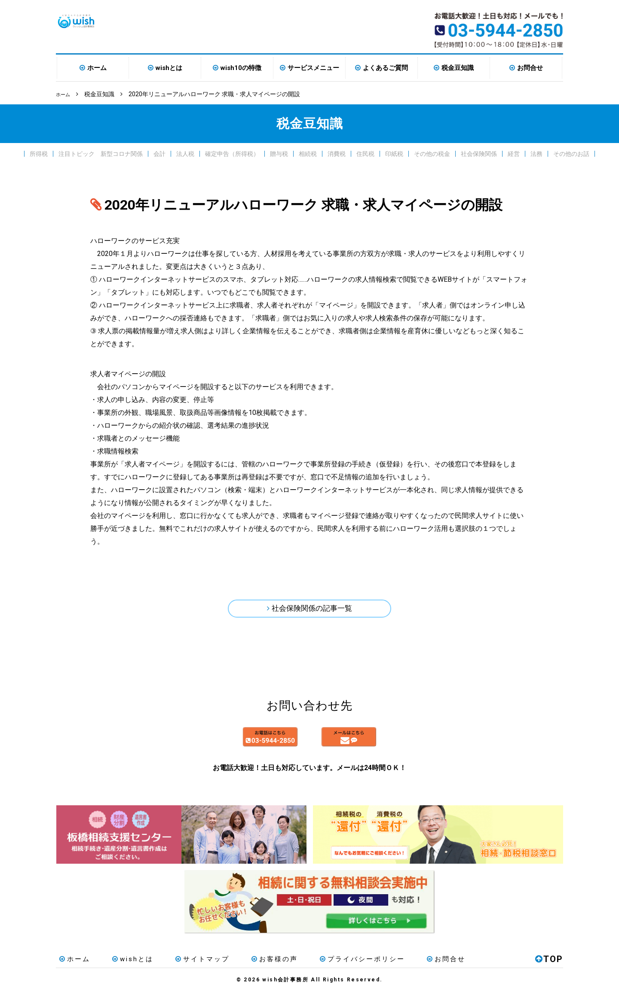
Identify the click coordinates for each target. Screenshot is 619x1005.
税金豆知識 (457, 68)
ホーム (97, 68)
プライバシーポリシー (331, 972)
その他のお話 (571, 153)
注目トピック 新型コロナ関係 (100, 153)
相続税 (308, 153)
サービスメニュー (313, 68)
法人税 (185, 153)
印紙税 (394, 153)
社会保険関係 (479, 153)
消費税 (337, 153)
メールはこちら (390, 746)
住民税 (365, 153)
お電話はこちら (228, 746)
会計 (159, 153)
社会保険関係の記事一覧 (312, 610)
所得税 (39, 153)
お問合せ (530, 68)
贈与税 (279, 153)
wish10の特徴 (241, 68)
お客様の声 (250, 972)
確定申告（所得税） (232, 153)
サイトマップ (185, 972)
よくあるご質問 (385, 68)
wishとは (169, 68)
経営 (514, 153)
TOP (549, 972)
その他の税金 (432, 153)
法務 (536, 153)
